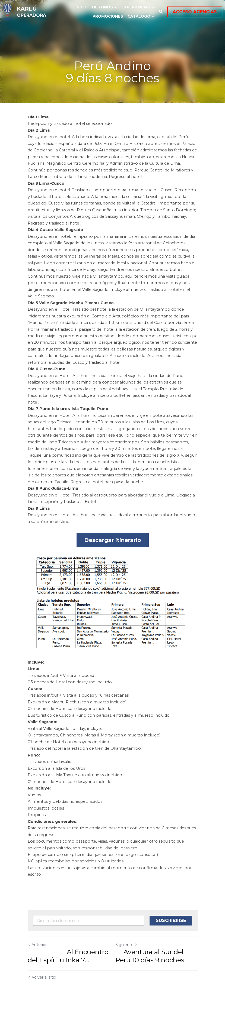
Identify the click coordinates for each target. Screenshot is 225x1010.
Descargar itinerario (112, 540)
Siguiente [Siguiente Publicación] (126, 944)
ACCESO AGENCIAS (195, 11)
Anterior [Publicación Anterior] (37, 944)
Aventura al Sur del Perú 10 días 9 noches (149, 956)
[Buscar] (161, 12)
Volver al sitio (42, 977)
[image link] (7, 11)
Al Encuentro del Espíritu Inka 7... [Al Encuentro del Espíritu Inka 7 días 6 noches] (68, 956)
